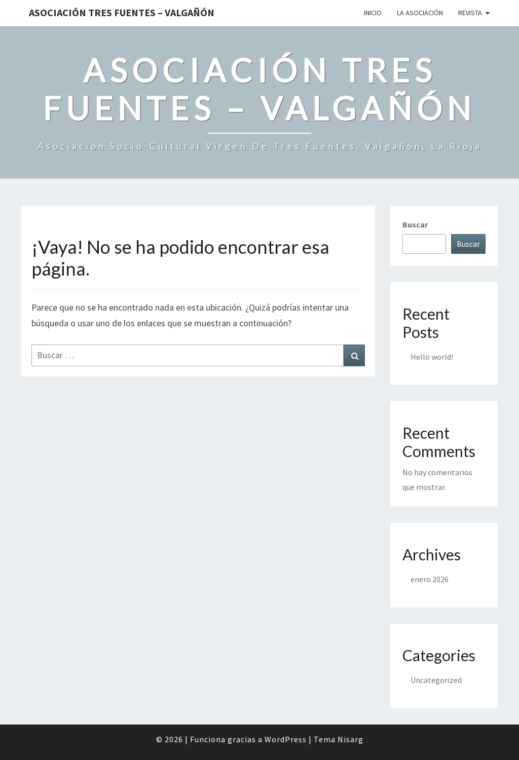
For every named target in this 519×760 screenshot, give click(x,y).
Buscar (415, 224)
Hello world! (432, 357)
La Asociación (420, 12)
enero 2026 (430, 579)
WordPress (286, 739)
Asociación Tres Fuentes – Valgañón (121, 12)
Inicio (373, 12)
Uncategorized (436, 680)
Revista (470, 12)
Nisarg (350, 739)
